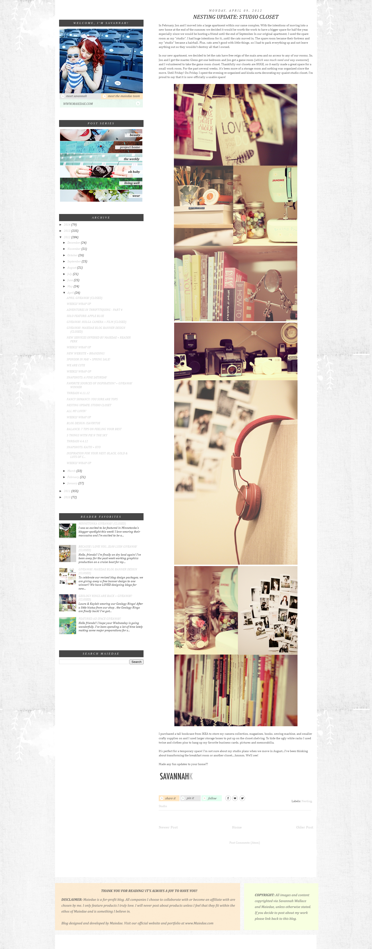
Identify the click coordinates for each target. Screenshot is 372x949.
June (70, 280)
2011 (67, 491)
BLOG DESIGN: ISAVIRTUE (83, 423)
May (70, 286)
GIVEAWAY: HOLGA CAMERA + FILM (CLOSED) (96, 322)
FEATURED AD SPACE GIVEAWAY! (100, 618)
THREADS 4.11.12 (78, 393)
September (74, 261)
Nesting (307, 801)
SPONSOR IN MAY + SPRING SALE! (88, 359)
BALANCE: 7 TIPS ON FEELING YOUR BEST (94, 429)
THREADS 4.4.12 (77, 441)
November (74, 249)
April (70, 292)
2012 (67, 237)
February (73, 477)
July (70, 274)
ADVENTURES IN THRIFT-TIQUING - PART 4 (94, 310)
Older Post (304, 827)
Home (237, 827)
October (72, 255)
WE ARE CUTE (76, 365)
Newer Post (168, 827)
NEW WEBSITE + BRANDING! (86, 353)
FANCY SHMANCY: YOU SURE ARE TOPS (92, 399)
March (71, 471)
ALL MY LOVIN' (76, 411)
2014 (67, 224)
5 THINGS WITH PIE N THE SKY (87, 435)
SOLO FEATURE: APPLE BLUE (85, 316)
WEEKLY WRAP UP (79, 304)
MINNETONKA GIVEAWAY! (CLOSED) (102, 523)
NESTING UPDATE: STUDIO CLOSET (89, 405)
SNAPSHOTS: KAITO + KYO (84, 447)
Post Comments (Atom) (244, 842)
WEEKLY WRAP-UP (79, 371)
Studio (163, 806)
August (72, 267)
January (72, 483)
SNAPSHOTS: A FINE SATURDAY (87, 377)
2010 (67, 497)
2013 (67, 231)
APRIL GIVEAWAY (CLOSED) (84, 298)
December (74, 242)
